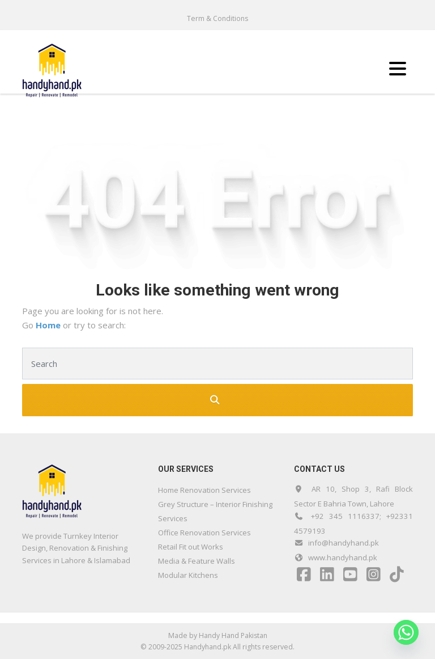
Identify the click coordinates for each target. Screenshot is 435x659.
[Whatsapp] (406, 632)
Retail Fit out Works (190, 547)
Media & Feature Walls (196, 561)
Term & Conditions (217, 18)
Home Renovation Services (204, 490)
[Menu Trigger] (397, 67)
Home (49, 325)
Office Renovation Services (204, 532)
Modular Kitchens (188, 575)
